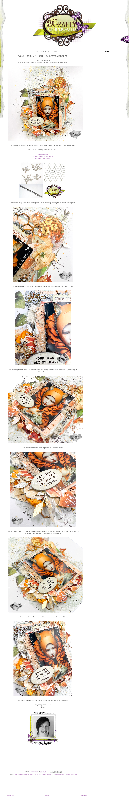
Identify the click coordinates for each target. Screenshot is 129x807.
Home (47, 796)
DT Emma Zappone (45, 774)
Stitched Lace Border (43, 158)
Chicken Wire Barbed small (43, 156)
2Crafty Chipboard (18, 774)
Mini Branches (43, 154)
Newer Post (10, 796)
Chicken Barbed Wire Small (32, 774)
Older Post (83, 796)
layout (54, 774)
